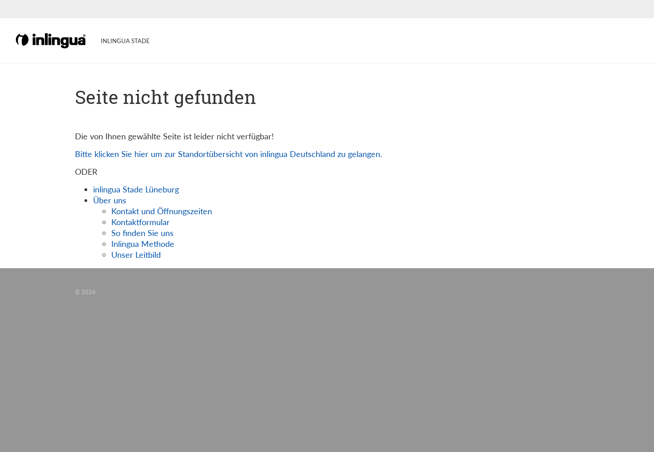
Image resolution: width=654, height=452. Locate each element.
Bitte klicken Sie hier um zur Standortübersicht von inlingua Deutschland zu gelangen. (228, 154)
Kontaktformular (140, 222)
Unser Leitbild (136, 255)
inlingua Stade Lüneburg (136, 189)
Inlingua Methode (142, 244)
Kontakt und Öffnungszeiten (161, 211)
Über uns (109, 200)
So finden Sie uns (142, 233)
